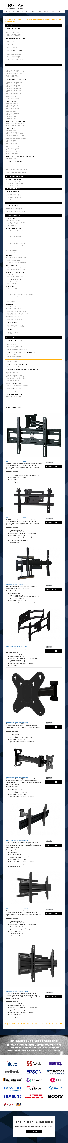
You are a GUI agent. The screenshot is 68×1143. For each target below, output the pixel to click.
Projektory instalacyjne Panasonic (14, 59)
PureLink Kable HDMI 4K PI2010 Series (16, 311)
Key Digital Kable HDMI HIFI (13, 306)
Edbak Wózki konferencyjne (13, 373)
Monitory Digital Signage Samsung (14, 183)
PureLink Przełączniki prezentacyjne (15, 245)
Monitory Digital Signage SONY (14, 185)
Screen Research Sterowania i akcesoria (16, 172)
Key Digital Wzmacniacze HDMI (14, 259)
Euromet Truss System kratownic (14, 396)
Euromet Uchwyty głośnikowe (13, 391)
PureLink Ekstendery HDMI (13, 260)
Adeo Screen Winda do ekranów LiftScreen (16, 169)
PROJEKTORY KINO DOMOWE (14, 28)
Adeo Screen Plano (11, 130)
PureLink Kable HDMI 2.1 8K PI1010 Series (17, 313)
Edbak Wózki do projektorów (13, 380)
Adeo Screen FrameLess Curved (14, 146)
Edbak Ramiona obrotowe (12, 359)
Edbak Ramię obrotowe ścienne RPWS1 (16, 646)
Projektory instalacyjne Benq (13, 53)
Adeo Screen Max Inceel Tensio (14, 73)
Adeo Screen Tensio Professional (14, 87)
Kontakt (46, 11)
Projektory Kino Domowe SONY (14, 34)
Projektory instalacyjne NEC (13, 56)
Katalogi (25, 11)
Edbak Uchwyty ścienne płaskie (14, 355)
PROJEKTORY (9, 25)
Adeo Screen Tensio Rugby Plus (14, 82)
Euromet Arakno (10, 343)
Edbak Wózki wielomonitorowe (14, 375)
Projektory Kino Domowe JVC (13, 35)
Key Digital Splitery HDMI (12, 250)
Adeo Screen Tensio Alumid (13, 91)
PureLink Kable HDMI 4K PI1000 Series (16, 310)
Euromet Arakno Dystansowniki (14, 346)
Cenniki (32, 11)
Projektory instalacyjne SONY (13, 61)
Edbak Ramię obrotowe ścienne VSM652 (17, 840)
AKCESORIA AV (21, 20)
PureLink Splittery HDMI (12, 252)
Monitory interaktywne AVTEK (13, 199)
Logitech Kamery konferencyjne (14, 208)
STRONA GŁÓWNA (10, 20)
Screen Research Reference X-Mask (15, 123)
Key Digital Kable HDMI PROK (13, 308)
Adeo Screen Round (11, 158)
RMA (59, 11)
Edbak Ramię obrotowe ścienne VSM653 (17, 909)
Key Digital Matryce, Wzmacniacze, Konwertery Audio (19, 294)
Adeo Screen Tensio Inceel (12, 70)
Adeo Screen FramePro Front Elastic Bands (16, 137)
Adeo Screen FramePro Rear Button (15, 135)
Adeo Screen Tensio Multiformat (14, 88)
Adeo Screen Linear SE (11, 110)
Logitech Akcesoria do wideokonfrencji (15, 211)
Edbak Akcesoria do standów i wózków (16, 378)
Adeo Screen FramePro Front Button (15, 133)
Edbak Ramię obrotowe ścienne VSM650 (17, 722)
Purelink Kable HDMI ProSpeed (14, 315)
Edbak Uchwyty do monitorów (13, 366)
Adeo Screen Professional (12, 108)
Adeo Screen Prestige (11, 143)
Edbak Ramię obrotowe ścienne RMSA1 (16, 584)
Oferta (8, 11)
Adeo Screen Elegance (11, 107)
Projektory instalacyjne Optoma (14, 58)
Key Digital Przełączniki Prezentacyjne (15, 243)
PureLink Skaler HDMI (11, 289)
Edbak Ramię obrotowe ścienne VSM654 (17, 991)
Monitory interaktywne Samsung (14, 197)
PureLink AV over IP (11, 283)
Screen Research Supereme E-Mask (15, 125)
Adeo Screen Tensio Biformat (13, 90)
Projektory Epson (10, 42)
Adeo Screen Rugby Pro (12, 105)
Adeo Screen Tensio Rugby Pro (14, 83)
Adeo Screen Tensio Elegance (13, 85)
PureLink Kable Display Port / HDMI (15, 326)
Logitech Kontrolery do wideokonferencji (16, 209)
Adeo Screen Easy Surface (12, 164)
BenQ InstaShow (10, 274)
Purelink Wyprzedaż (11, 333)
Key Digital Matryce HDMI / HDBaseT (15, 222)
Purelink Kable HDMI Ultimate (13, 316)
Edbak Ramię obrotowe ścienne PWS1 (16, 462)
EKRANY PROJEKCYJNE (12, 65)
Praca (53, 11)
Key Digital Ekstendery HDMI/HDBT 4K (16, 257)
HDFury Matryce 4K (11, 225)
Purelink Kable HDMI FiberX (13, 318)
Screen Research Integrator (13, 151)
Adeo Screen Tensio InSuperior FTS (15, 72)
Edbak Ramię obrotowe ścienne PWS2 (16, 518)
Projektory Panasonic (11, 47)
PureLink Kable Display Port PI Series (15, 325)
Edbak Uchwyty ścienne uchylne (14, 358)
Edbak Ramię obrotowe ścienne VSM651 (17, 777)
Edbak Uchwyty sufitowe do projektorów (16, 349)
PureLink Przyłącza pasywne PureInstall (16, 267)
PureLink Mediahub (11, 301)
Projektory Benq (10, 41)
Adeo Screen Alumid (11, 116)
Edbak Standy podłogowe (12, 372)
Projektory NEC (10, 44)
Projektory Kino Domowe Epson (14, 31)
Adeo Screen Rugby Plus (12, 103)
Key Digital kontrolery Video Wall (14, 231)
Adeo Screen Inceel (11, 111)
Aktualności (16, 11)
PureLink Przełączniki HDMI (13, 238)
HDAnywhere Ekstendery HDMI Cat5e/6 (16, 262)
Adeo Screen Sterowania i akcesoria (15, 171)
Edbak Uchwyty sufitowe (12, 361)
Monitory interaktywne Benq (13, 194)
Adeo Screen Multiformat (12, 113)
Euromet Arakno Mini (11, 344)
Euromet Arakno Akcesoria (13, 347)
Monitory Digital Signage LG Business (15, 182)
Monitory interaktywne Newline (14, 195)
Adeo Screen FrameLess (12, 145)
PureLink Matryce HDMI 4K (13, 224)
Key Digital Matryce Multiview (13, 220)
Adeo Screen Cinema (11, 142)
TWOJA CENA (51, 466)
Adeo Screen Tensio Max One (13, 93)
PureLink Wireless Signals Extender (14, 276)
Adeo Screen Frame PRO (12, 140)
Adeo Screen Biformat (11, 115)
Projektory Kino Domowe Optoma (14, 32)
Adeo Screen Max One (11, 118)
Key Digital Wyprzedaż (12, 332)
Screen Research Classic (12, 75)
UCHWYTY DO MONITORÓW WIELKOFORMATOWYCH (42, 20)
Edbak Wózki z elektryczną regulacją (15, 377)
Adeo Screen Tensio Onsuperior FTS (15, 95)
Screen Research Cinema (12, 153)
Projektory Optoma (11, 46)
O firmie (39, 11)
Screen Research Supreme (12, 76)
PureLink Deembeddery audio (13, 296)
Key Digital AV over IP (11, 282)
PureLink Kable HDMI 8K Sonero (14, 319)
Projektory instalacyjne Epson (13, 54)
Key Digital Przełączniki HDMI (13, 236)
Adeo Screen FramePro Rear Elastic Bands (16, 138)
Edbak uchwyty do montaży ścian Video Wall (17, 385)
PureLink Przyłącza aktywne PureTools (15, 269)
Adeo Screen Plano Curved (13, 132)
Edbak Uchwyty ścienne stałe (13, 356)
